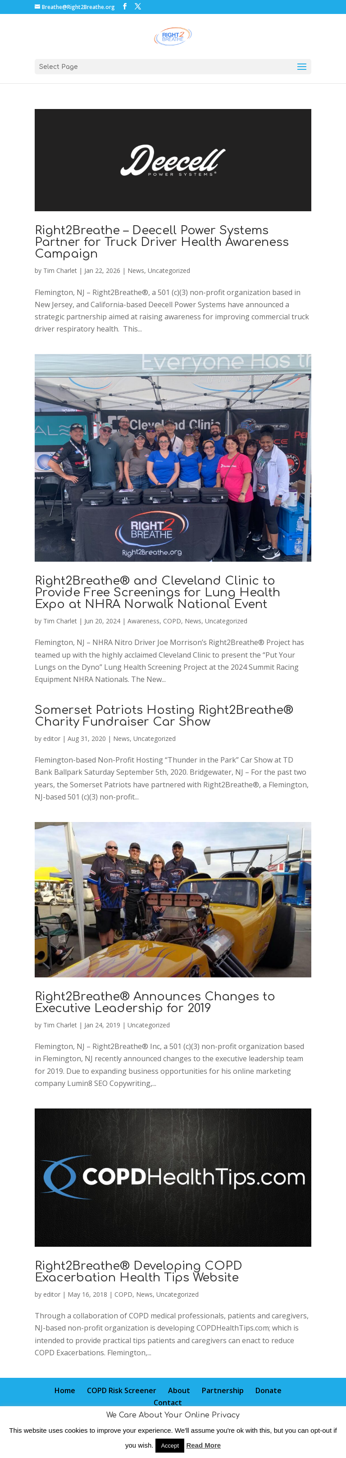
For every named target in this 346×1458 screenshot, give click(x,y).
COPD (172, 621)
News (135, 270)
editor (51, 738)
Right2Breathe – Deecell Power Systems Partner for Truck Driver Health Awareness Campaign (162, 242)
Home (65, 1390)
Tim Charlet (60, 270)
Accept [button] (170, 1445)
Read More (203, 1445)
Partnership (223, 1390)
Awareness (143, 621)
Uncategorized (169, 270)
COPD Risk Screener (121, 1390)
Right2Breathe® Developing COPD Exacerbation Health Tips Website (138, 1271)
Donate (268, 1390)
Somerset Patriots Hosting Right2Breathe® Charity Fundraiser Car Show (164, 716)
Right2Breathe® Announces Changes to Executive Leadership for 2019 (155, 1002)
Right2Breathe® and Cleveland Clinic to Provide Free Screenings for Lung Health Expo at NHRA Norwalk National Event (157, 592)
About (179, 1390)
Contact (168, 1403)
